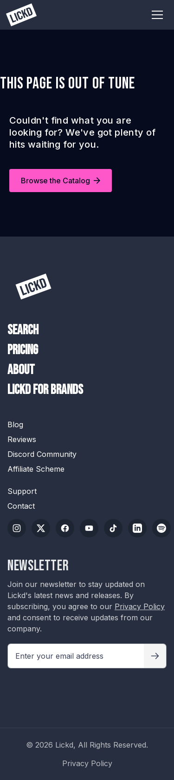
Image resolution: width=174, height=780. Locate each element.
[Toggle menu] (157, 15)
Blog (15, 424)
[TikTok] (113, 528)
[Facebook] (65, 528)
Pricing (22, 350)
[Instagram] (16, 528)
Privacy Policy (140, 606)
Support (22, 491)
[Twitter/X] (41, 528)
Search (23, 330)
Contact (21, 506)
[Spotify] (161, 528)
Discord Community (42, 454)
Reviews (21, 439)
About (21, 370)
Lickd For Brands (45, 390)
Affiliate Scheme (35, 469)
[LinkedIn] (137, 528)
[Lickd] (33, 287)
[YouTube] (89, 528)
